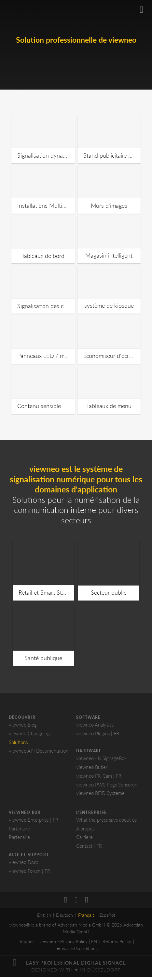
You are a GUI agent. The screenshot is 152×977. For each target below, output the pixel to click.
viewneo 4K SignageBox (101, 758)
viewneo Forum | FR (29, 871)
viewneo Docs (23, 862)
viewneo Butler (91, 767)
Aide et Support (29, 854)
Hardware (89, 750)
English (44, 915)
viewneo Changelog (29, 733)
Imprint (27, 941)
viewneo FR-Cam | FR (98, 776)
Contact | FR (89, 846)
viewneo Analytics (95, 725)
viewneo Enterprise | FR (33, 820)
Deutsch (64, 915)
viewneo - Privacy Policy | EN (68, 941)
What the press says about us (106, 820)
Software (88, 717)
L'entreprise (91, 812)
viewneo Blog (23, 725)
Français (86, 915)
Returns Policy (117, 941)
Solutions (18, 742)
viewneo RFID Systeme (100, 793)
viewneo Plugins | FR (97, 733)
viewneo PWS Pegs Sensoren (106, 784)
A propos (85, 828)
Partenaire (19, 828)
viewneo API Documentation (38, 751)
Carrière (84, 837)
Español (107, 915)
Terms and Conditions (76, 948)
